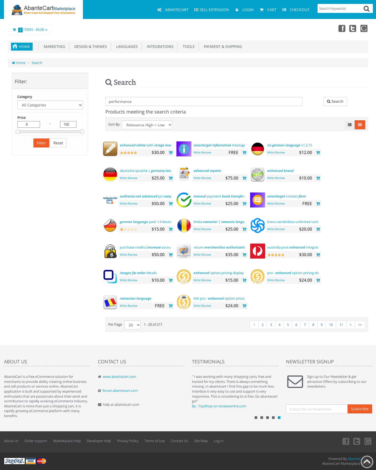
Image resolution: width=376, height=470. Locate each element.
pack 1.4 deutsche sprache (155, 221)
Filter (41, 142)
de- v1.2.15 (289, 145)
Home (24, 46)
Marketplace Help (67, 440)
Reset (58, 142)
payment (226, 196)
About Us (11, 440)
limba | (222, 221)
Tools (188, 46)
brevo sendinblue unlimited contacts (317, 221)
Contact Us (179, 440)
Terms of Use (155, 440)
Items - (29, 29)
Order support (35, 440)
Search (37, 62)
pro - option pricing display (296, 272)
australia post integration (295, 247)
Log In (219, 440)
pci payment (157, 196)
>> (360, 324)
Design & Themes (89, 46)
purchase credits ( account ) (154, 247)
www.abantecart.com (119, 376)
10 (331, 324)
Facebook (341, 28)
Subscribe (360, 408)
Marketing (53, 46)
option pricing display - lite (222, 272)
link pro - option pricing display (226, 298)
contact (286, 196)
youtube (364, 28)
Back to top (367, 461)
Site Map (201, 440)
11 (341, 324)
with (150, 145)
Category (24, 96)
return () (225, 247)
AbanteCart (357, 458)
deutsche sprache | (150, 170)
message (220, 145)
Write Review (202, 152)
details (138, 272)
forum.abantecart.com (120, 390)
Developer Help (99, 440)
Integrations (159, 46)
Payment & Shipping (222, 46)
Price (21, 117)
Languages (126, 46)
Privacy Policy (127, 440)
